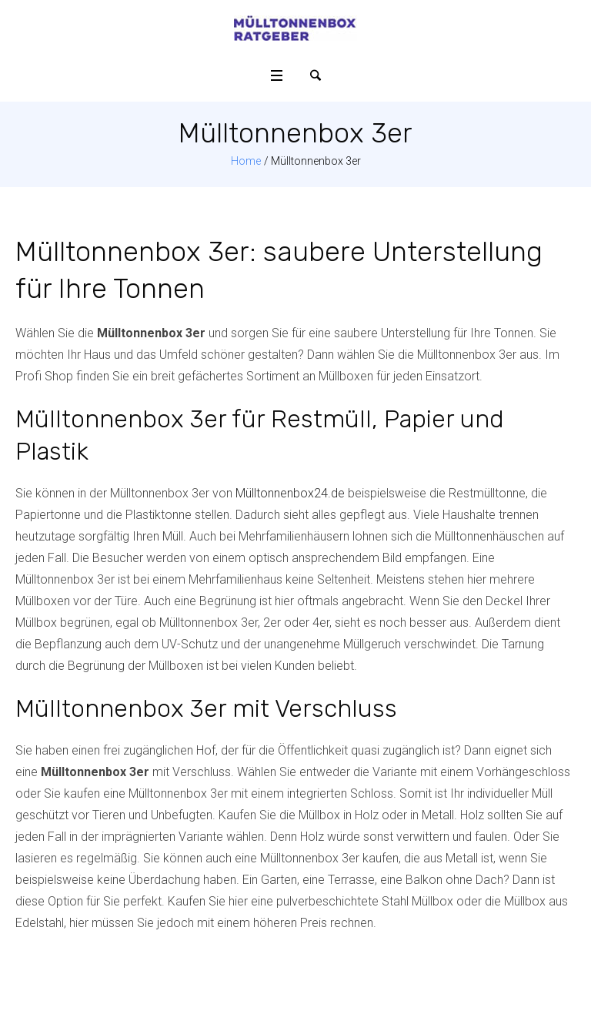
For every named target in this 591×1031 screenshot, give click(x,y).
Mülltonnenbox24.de (290, 493)
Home (246, 161)
